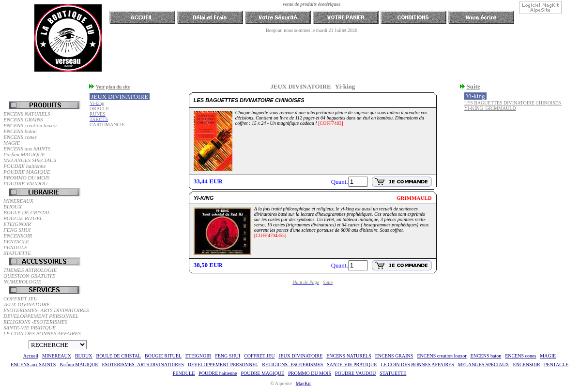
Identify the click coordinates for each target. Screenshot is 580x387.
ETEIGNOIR (17, 224)
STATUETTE (17, 253)
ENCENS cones (20, 137)
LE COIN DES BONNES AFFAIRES (42, 333)
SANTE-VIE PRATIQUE (29, 327)
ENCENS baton (20, 131)
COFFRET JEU (20, 298)
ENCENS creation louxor (30, 125)
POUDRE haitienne (24, 166)
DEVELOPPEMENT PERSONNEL (40, 316)
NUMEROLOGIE (22, 281)
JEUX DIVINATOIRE (26, 304)
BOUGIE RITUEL (23, 218)
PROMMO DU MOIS (26, 177)
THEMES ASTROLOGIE (30, 270)
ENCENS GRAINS (23, 119)
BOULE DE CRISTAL (26, 212)
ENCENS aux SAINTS (26, 148)
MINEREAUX (18, 201)
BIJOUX (12, 206)
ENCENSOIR (17, 235)
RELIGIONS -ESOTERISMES (35, 322)
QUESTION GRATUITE (29, 276)
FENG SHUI (17, 230)
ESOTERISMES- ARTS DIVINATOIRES (45, 310)
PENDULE (15, 247)
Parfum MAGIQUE (24, 154)
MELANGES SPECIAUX (30, 160)
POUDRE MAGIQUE (26, 172)
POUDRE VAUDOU (25, 183)
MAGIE (11, 143)
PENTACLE (16, 241)
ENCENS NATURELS (26, 114)
